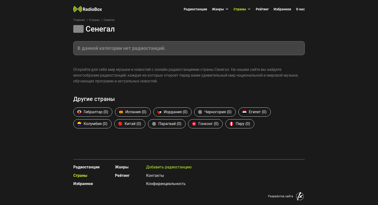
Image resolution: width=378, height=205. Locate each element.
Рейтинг (262, 9)
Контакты (155, 175)
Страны (242, 9)
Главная (79, 20)
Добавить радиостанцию (169, 167)
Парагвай (167, 123)
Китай (129, 123)
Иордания (172, 112)
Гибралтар (92, 112)
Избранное (282, 9)
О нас (300, 9)
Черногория (215, 112)
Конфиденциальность (166, 183)
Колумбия (92, 123)
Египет (255, 112)
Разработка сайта (280, 196)
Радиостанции (195, 9)
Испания (133, 112)
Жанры (220, 9)
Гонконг (205, 123)
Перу (240, 123)
